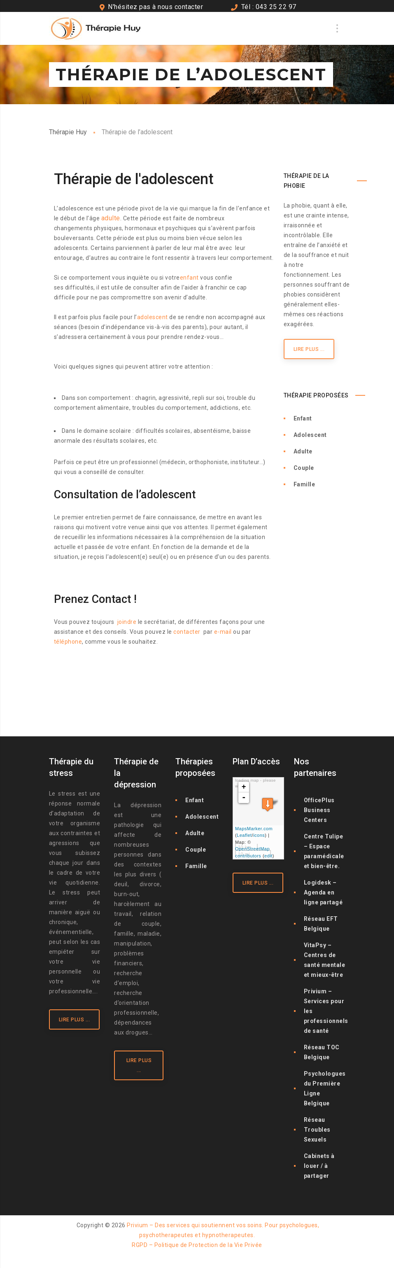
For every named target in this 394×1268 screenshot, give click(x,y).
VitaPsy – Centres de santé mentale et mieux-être (324, 960)
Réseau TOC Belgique (322, 1052)
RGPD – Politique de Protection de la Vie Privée (197, 1245)
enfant (189, 277)
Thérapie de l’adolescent (88, 674)
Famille (304, 484)
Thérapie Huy (68, 132)
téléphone (68, 641)
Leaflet (244, 835)
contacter (186, 631)
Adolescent (310, 435)
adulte (110, 218)
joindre (127, 622)
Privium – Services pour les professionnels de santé (326, 1011)
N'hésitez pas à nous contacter (155, 7)
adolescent (152, 317)
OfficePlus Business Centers (319, 810)
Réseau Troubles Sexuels (317, 1129)
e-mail (223, 631)
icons (259, 835)
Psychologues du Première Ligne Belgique (325, 1088)
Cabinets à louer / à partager (319, 1166)
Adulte (303, 451)
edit (268, 855)
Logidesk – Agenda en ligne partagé (323, 892)
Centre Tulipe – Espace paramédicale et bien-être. (324, 851)
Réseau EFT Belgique (321, 923)
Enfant (303, 418)
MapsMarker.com (254, 828)
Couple (304, 468)
